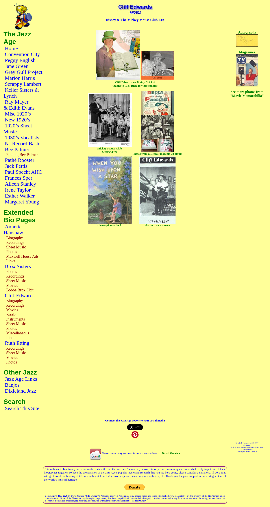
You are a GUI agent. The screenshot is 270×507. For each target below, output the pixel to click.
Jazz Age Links (21, 379)
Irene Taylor (18, 190)
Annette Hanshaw (13, 229)
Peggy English (20, 60)
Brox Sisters (18, 266)
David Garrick (171, 453)
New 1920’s (17, 120)
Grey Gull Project (24, 72)
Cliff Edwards (20, 295)
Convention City (22, 54)
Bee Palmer (17, 149)
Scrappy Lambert (23, 84)
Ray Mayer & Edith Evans (19, 105)
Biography (14, 238)
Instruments (15, 319)
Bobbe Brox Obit (19, 290)
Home (11, 48)
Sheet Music (16, 247)
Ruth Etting (17, 343)
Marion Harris (20, 78)
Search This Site (22, 408)
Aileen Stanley (20, 184)
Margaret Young (22, 202)
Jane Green (16, 66)
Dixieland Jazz (20, 391)
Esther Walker (20, 196)
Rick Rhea (131, 85)
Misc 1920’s (18, 114)
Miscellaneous (17, 333)
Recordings (15, 242)
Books (11, 314)
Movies (12, 285)
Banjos (12, 385)
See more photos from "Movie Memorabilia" (247, 94)
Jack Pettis (16, 166)
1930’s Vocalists (22, 137)
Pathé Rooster (19, 160)
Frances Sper (18, 178)
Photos (11, 252)
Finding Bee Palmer (22, 155)
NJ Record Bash (22, 143)
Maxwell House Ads (22, 256)
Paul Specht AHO (24, 172)
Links (10, 261)
